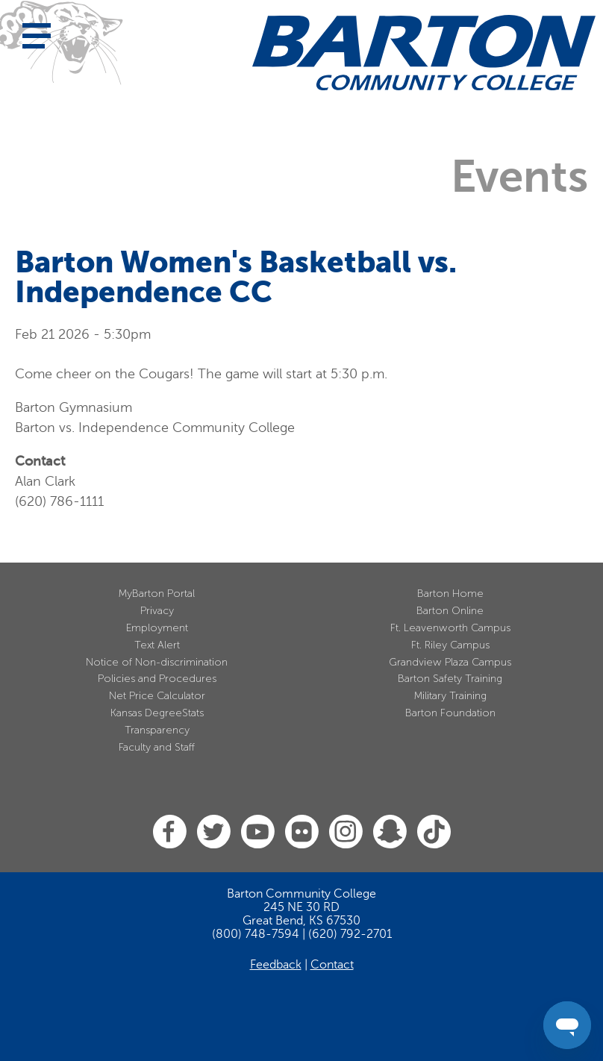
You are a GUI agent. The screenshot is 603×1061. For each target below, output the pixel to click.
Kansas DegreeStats (157, 713)
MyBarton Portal (157, 593)
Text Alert (157, 645)
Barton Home (450, 593)
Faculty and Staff (157, 747)
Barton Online (450, 610)
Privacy (157, 610)
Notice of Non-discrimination (157, 662)
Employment (157, 628)
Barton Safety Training (450, 678)
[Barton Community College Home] (424, 52)
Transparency (157, 730)
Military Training (450, 695)
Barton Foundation (450, 713)
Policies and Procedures (157, 678)
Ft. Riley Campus (450, 645)
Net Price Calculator (157, 695)
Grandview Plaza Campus (450, 662)
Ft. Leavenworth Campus (450, 628)
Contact (332, 964)
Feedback (276, 964)
